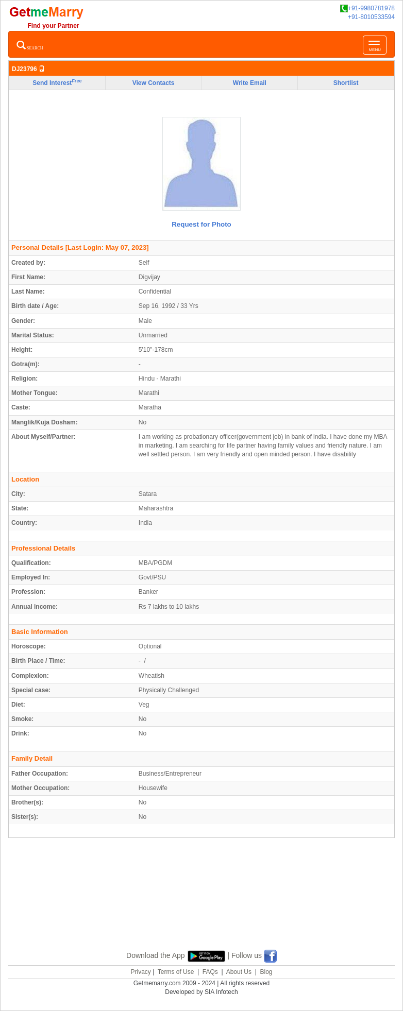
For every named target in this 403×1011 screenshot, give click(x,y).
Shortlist (346, 83)
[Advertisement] (201, 906)
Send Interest (56, 82)
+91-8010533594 (371, 17)
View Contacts (153, 83)
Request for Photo (201, 224)
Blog (266, 971)
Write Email (249, 83)
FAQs (210, 971)
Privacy (140, 971)
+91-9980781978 (367, 8)
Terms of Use (176, 971)
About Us (238, 971)
